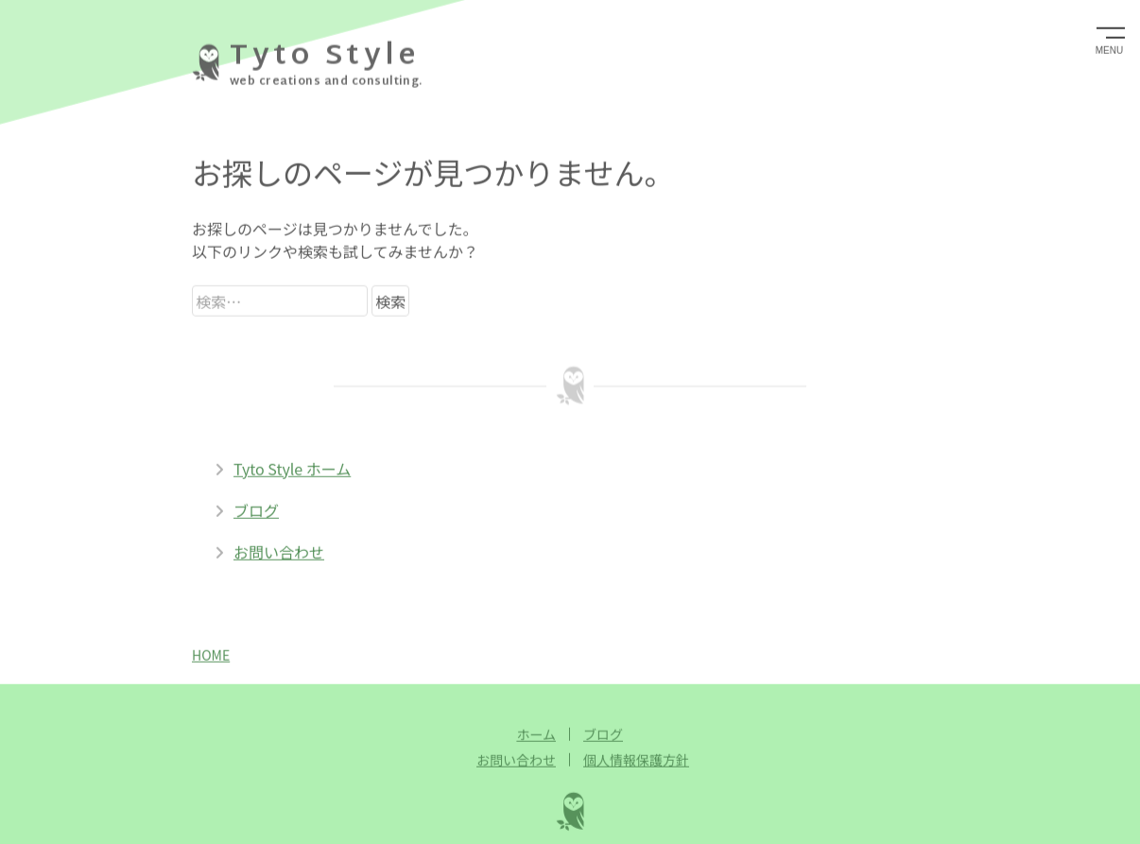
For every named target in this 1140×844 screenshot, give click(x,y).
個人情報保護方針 (636, 755)
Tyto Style (324, 56)
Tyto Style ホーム (283, 464)
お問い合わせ (269, 547)
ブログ (247, 505)
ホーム (536, 729)
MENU (1109, 49)
